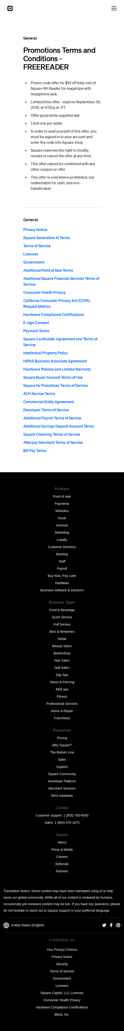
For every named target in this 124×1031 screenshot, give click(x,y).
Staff (62, 561)
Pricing (62, 738)
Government (33, 262)
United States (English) (23, 925)
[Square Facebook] (111, 925)
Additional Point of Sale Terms (48, 270)
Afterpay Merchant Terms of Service (53, 442)
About (62, 842)
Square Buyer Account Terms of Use (53, 377)
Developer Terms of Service (46, 409)
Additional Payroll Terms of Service (52, 417)
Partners (62, 871)
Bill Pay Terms (35, 450)
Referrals (62, 864)
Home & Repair (62, 711)
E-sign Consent (36, 322)
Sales (62, 759)
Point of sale (62, 496)
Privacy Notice (35, 229)
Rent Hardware (62, 795)
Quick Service (62, 617)
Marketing (62, 532)
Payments (62, 503)
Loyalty (62, 540)
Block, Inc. (62, 1014)
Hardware (62, 583)
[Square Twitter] (104, 925)
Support (62, 767)
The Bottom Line (62, 752)
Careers (62, 857)
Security (62, 964)
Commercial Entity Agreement (48, 401)
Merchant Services (62, 788)
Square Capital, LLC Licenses (62, 993)
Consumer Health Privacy (44, 292)
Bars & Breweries (61, 631)
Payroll (62, 568)
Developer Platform (62, 781)
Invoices (62, 525)
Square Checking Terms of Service (51, 434)
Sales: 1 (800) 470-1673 (61, 822)
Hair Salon (62, 660)
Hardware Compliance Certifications (53, 314)
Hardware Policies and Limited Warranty (57, 369)
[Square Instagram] (118, 925)
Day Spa (62, 675)
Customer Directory (62, 547)
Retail (62, 639)
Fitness (62, 696)
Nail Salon (62, 667)
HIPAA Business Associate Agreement (55, 360)
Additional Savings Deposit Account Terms (58, 426)
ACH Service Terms (39, 393)
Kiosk (62, 518)
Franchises (62, 718)
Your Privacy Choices (62, 949)
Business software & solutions (62, 590)
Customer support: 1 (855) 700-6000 (62, 815)
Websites (62, 511)
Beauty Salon (62, 646)
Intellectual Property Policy (45, 352)
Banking (62, 554)
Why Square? (62, 745)
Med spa (62, 689)
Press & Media (62, 849)
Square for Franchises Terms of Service (55, 385)
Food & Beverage (62, 610)
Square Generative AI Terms (46, 237)
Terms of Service (37, 245)
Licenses (30, 253)
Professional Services (62, 704)
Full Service (62, 624)
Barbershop (62, 653)
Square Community (62, 774)
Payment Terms (36, 330)
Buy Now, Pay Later (62, 576)
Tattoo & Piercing (62, 682)
